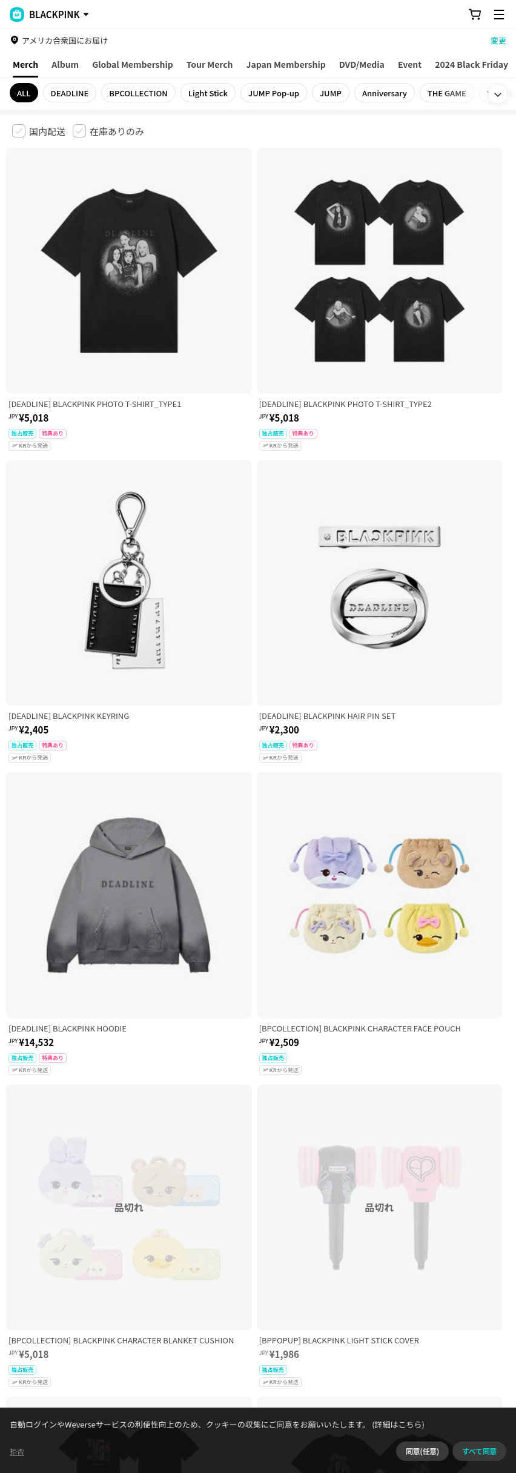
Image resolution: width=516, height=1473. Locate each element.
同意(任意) (422, 1451)
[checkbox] (38, 130)
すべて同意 (479, 1451)
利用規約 (22, 1244)
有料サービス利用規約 (86, 1244)
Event (410, 64)
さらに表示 (258, 1160)
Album (65, 64)
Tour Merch (210, 64)
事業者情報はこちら (139, 1313)
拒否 (17, 1451)
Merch (25, 64)
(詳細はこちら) (397, 1424)
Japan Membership (286, 64)
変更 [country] (498, 40)
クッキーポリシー (440, 1244)
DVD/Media (362, 64)
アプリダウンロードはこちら (452, 1395)
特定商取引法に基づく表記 (352, 1244)
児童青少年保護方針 (171, 1244)
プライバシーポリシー (255, 1244)
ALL (24, 93)
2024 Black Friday (471, 64)
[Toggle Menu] (499, 14)
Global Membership (132, 64)
